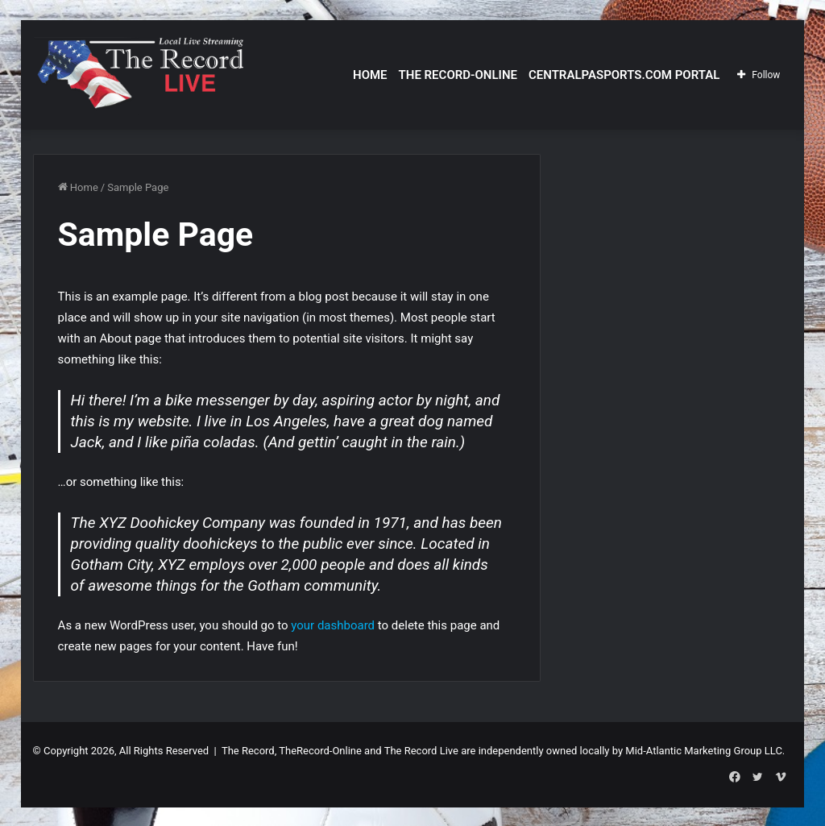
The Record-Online (458, 75)
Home (370, 75)
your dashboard (333, 625)
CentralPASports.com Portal (624, 75)
